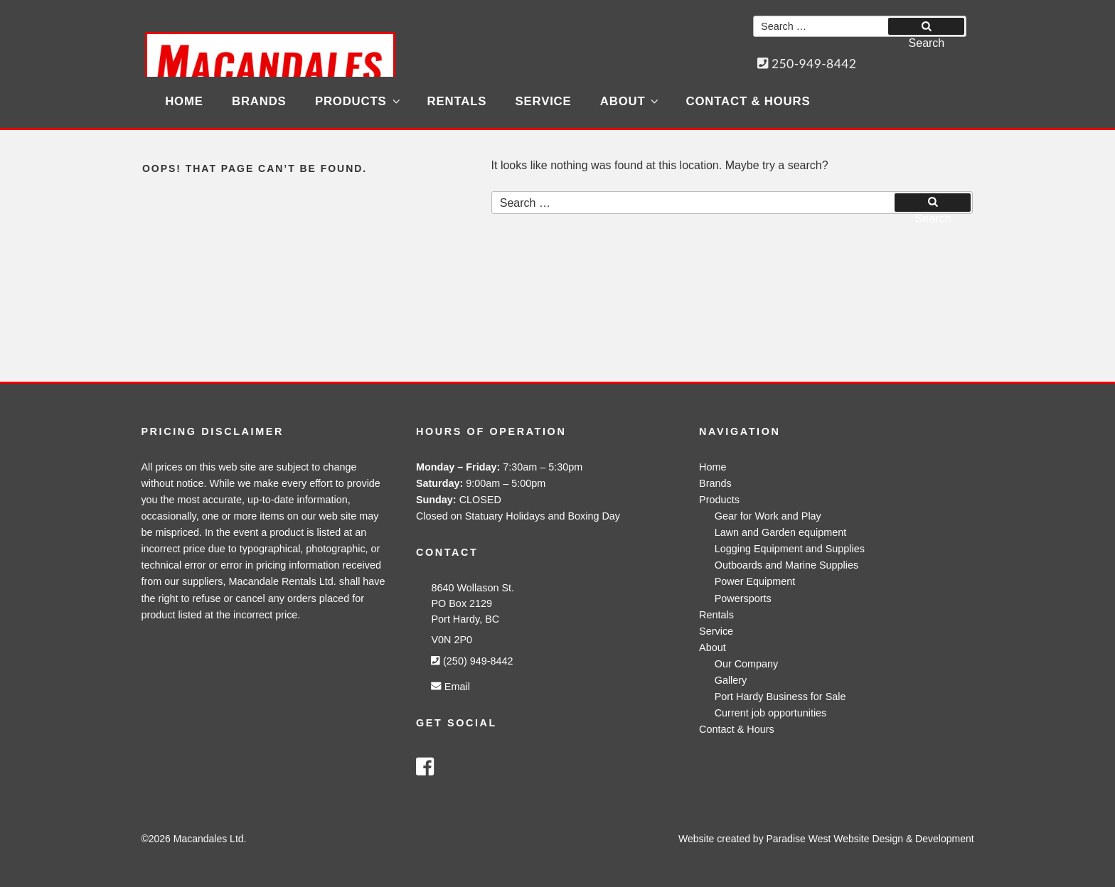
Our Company (747, 664)
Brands (259, 101)
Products (358, 101)
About (630, 101)
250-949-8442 (807, 63)
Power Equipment (755, 581)
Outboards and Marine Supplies (786, 565)
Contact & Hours (748, 101)
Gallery (731, 680)
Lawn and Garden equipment (781, 532)
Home (184, 101)
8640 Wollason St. (472, 587)
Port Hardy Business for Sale (780, 696)
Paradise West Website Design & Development (870, 838)
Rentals (457, 101)
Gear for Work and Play (768, 516)
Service (544, 101)
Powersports (743, 598)
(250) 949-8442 (472, 661)
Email (450, 686)
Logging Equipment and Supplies (790, 548)
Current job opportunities (771, 713)
